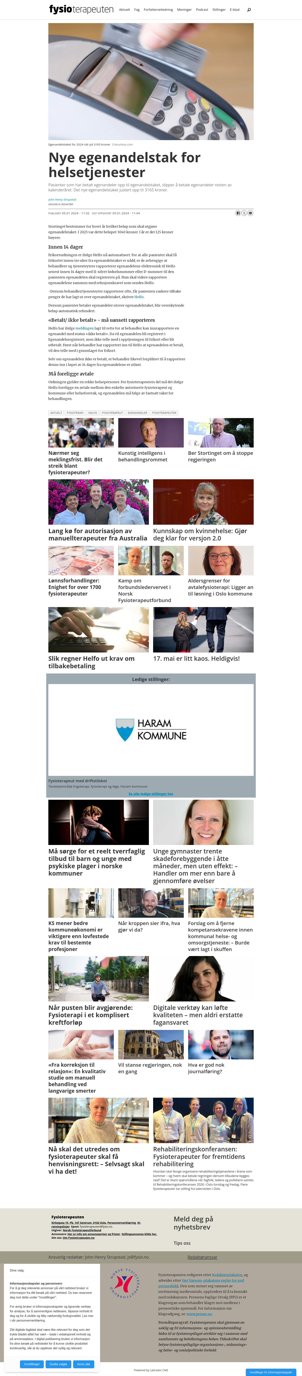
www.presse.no (199, 1314)
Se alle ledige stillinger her (151, 794)
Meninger (184, 9)
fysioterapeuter (164, 413)
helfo (92, 413)
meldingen (85, 328)
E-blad (234, 9)
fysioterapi (75, 413)
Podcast (202, 9)
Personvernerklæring (122, 1223)
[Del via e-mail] (250, 213)
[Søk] (249, 9)
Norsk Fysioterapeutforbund (82, 1230)
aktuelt (56, 413)
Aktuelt (124, 9)
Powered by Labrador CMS (151, 1370)
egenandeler (137, 413)
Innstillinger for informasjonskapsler (271, 1372)
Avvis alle (83, 1364)
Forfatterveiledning (158, 9)
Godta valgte (58, 1364)
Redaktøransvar (202, 1257)
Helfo (139, 297)
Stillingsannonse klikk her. (139, 1234)
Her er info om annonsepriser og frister (94, 1234)
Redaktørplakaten (227, 1275)
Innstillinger (32, 1364)
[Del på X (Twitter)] (244, 213)
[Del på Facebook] (238, 213)
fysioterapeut (112, 413)
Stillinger (219, 9)
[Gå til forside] (81, 9)
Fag (136, 9)
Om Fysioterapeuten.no (79, 1238)
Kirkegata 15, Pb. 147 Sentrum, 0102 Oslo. (79, 1223)
